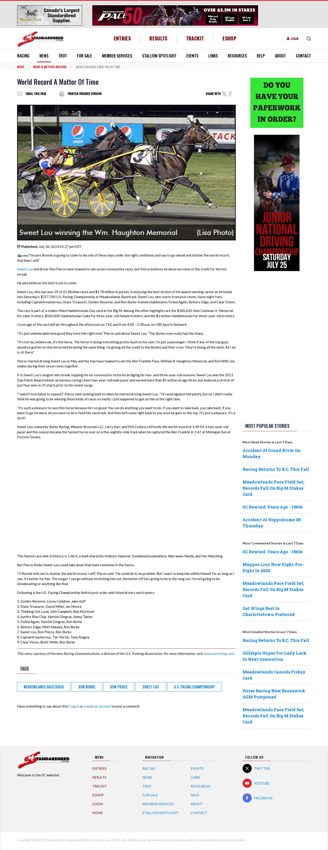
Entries (122, 38)
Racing (23, 56)
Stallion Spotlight (159, 56)
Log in (74, 706)
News (44, 56)
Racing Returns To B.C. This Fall (276, 469)
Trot (62, 56)
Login (294, 38)
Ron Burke (87, 687)
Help (261, 56)
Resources (237, 56)
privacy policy (236, 840)
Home (97, 813)
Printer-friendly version (85, 94)
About (280, 56)
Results (158, 38)
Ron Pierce (119, 687)
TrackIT (195, 38)
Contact (303, 56)
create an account (97, 706)
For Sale (84, 56)
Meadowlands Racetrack (44, 687)
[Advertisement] (277, 346)
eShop (229, 38)
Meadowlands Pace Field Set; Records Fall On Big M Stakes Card (273, 488)
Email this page (36, 94)
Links (213, 56)
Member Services (117, 56)
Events (192, 56)
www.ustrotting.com (218, 653)
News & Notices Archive (50, 66)
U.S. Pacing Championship (194, 687)
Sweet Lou (25, 269)
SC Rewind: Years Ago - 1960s (273, 507)
